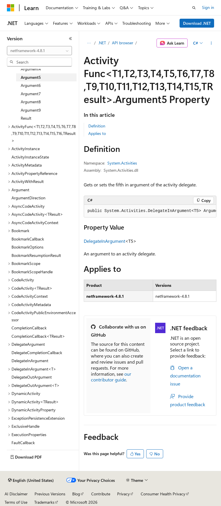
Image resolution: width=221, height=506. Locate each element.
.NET (102, 42)
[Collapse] (70, 38)
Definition (96, 126)
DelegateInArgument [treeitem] (30, 360)
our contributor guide (111, 377)
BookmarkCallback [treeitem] (28, 239)
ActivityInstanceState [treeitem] (30, 157)
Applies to (97, 133)
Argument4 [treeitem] (31, 69)
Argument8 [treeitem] (31, 101)
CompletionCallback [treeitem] (29, 328)
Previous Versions (50, 494)
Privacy (123, 494)
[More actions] (211, 43)
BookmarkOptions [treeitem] (27, 247)
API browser (122, 42)
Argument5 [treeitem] (31, 77)
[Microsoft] (10, 8)
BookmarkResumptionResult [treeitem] (36, 255)
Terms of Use (16, 502)
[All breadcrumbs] (89, 43)
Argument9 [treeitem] (31, 110)
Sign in (208, 7)
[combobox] (39, 50)
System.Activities (122, 163)
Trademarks (44, 502)
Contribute (100, 494)
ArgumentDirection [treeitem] (28, 198)
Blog (76, 494)
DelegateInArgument (104, 241)
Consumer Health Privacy (163, 494)
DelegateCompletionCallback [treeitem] (37, 352)
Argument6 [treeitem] (31, 85)
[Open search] (194, 8)
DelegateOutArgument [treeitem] (32, 377)
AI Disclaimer (16, 494)
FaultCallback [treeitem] (23, 442)
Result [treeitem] (26, 118)
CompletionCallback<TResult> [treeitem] (38, 336)
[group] (150, 211)
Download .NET (197, 23)
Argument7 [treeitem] (31, 93)
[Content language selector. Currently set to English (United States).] (31, 480)
